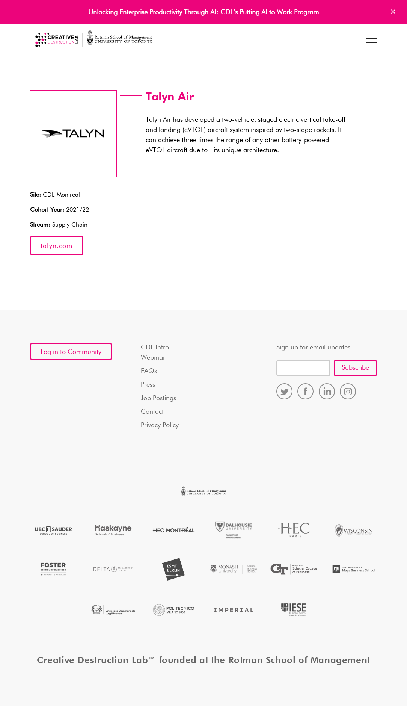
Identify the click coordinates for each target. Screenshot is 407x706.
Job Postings (158, 398)
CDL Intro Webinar (155, 352)
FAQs (149, 371)
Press (148, 384)
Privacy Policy (160, 425)
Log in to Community (71, 352)
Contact (152, 411)
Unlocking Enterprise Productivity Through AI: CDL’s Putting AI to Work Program (203, 12)
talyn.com (56, 246)
